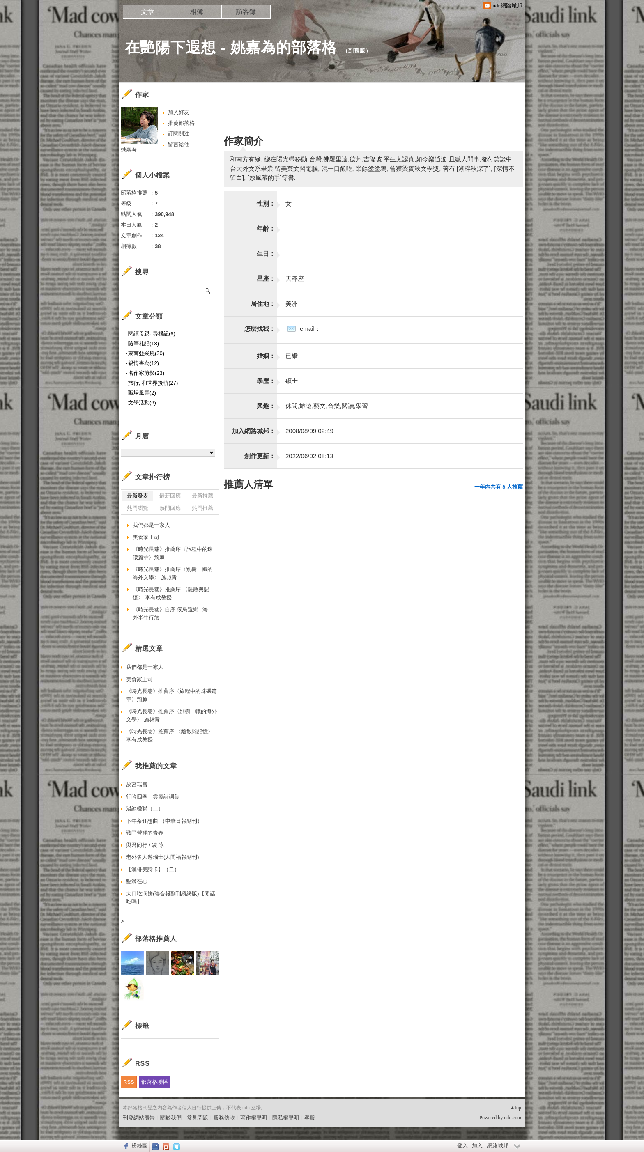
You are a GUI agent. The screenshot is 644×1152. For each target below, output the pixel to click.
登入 (462, 1146)
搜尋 (208, 290)
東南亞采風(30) (146, 353)
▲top (515, 1108)
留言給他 (178, 144)
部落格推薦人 (156, 938)
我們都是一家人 (151, 525)
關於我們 (171, 1118)
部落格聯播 (154, 1082)
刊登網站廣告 (139, 1118)
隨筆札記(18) (143, 343)
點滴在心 (136, 881)
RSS (128, 1082)
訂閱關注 (178, 134)
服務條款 (224, 1118)
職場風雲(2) (142, 393)
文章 (147, 11)
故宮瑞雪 (136, 784)
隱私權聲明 (285, 1118)
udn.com (512, 1117)
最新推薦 (202, 496)
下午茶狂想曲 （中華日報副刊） (164, 821)
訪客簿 (246, 11)
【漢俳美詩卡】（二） (152, 869)
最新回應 (170, 496)
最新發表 (137, 496)
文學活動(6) (142, 402)
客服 (309, 1118)
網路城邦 (497, 1146)
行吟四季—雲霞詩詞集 (152, 797)
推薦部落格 (181, 123)
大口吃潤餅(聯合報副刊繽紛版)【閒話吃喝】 (170, 897)
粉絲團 (139, 1146)
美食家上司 (146, 537)
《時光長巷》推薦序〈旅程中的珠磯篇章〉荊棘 (173, 553)
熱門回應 (170, 508)
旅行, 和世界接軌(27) (153, 383)
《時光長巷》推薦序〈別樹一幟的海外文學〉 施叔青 (173, 573)
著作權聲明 (253, 1118)
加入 (477, 1146)
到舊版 (357, 51)
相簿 (196, 11)
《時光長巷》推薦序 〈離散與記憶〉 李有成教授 (171, 593)
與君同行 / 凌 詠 (145, 845)
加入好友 (178, 112)
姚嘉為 (129, 149)
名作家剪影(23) (146, 373)
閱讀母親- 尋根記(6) (151, 333)
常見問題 (197, 1118)
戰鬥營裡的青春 (144, 833)
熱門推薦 (202, 508)
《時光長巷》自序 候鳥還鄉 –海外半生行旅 (170, 613)
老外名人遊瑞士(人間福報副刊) (162, 857)
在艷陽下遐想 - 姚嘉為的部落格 (231, 47)
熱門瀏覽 (137, 508)
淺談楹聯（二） (144, 808)
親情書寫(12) (143, 363)
